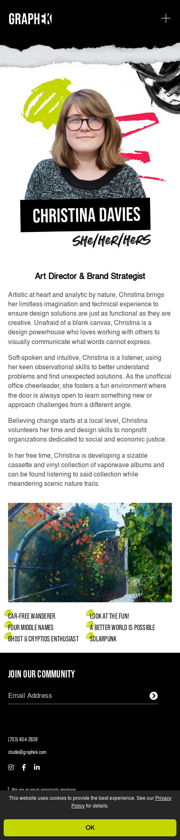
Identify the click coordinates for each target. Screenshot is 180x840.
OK (90, 827)
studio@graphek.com (27, 752)
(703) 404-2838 (23, 739)
